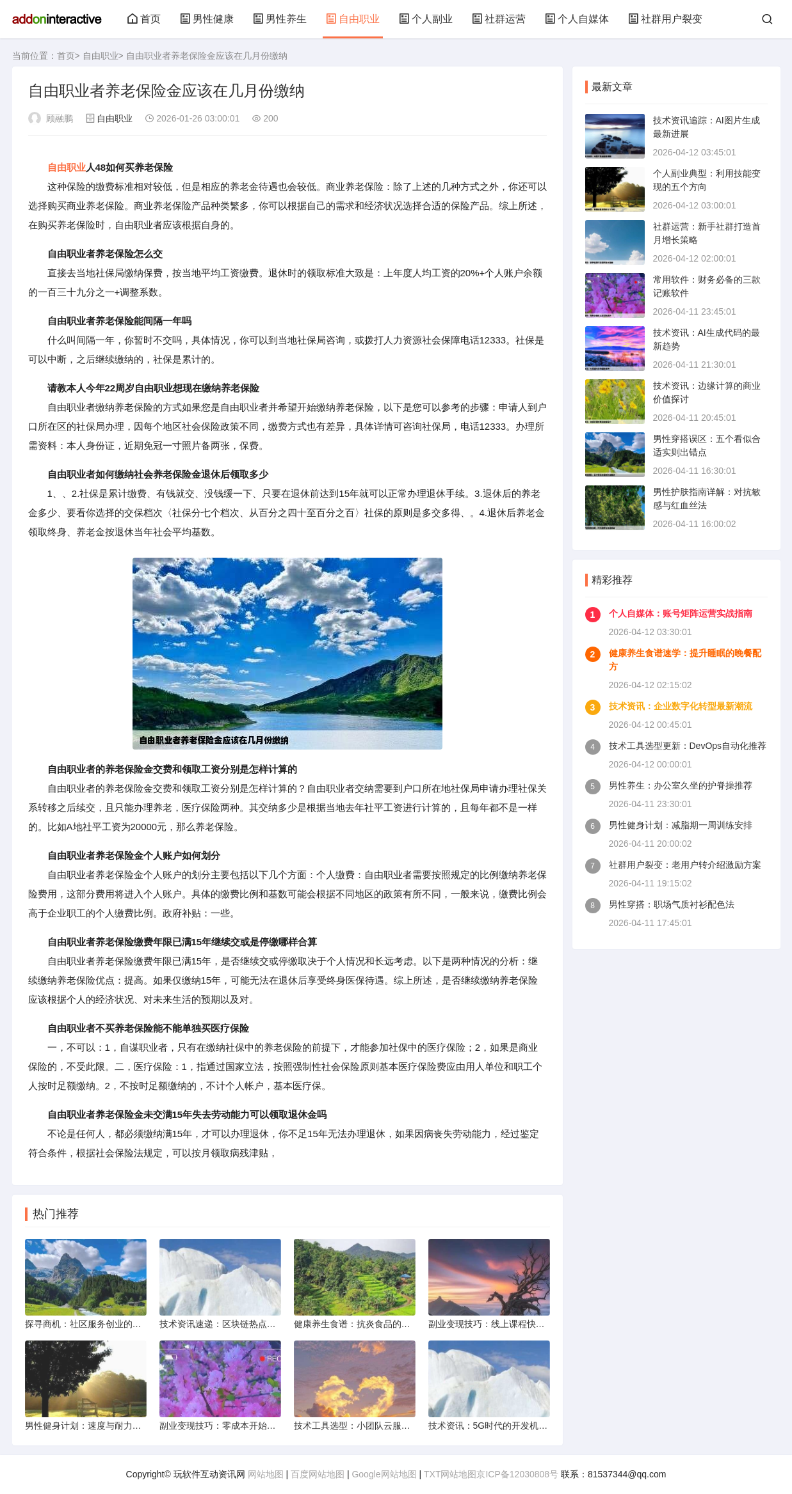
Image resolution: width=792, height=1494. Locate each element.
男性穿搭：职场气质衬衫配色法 (671, 904)
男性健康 (207, 18)
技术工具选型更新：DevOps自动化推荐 (688, 746)
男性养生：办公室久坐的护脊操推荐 (680, 785)
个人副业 (426, 18)
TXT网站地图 (450, 1474)
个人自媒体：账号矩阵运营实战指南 (680, 613)
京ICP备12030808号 (517, 1474)
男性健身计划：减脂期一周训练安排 (680, 825)
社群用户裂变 (665, 18)
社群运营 (499, 18)
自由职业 (353, 18)
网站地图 (266, 1474)
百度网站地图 (317, 1474)
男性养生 (280, 18)
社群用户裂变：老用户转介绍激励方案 (685, 865)
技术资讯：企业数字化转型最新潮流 (680, 706)
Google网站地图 (384, 1474)
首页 (144, 18)
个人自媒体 (577, 18)
